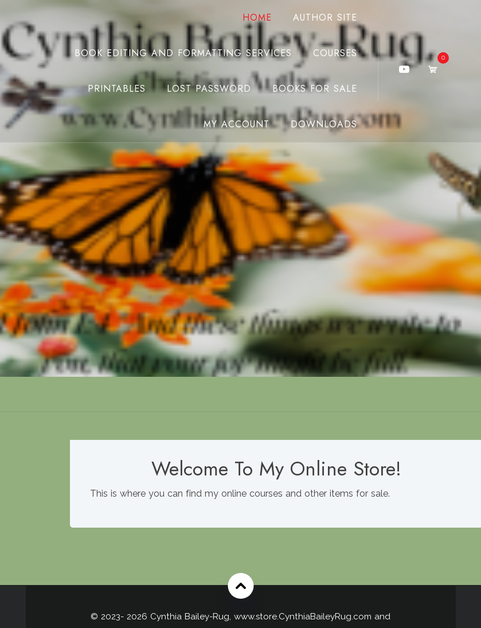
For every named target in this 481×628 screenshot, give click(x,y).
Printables (117, 88)
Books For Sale (314, 88)
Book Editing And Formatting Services (183, 53)
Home (257, 17)
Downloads (324, 124)
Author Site (325, 17)
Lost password (209, 88)
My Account (236, 124)
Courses (335, 53)
